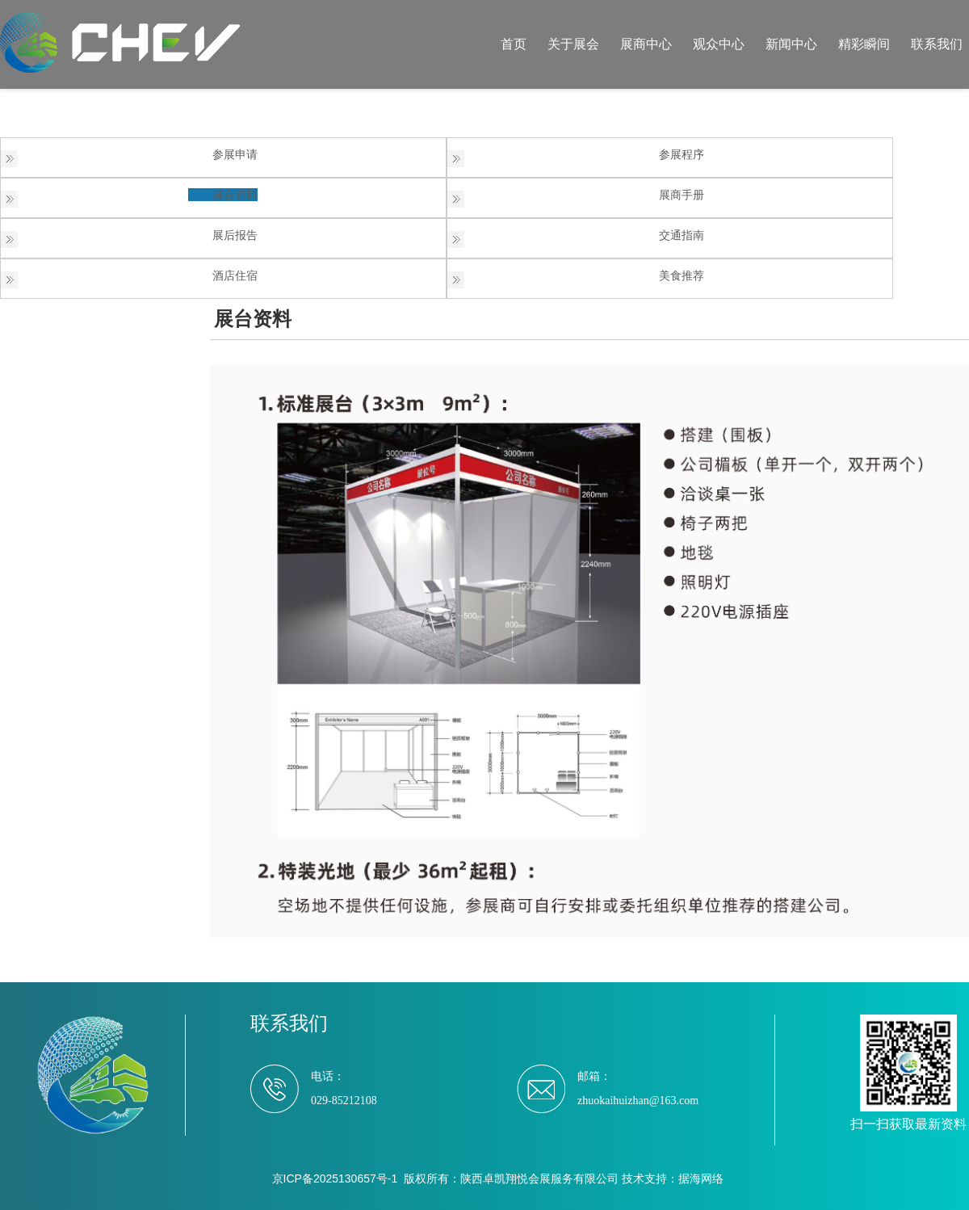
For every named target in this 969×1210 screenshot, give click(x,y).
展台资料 (235, 194)
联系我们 (937, 44)
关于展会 (573, 44)
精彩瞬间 (864, 44)
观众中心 (719, 44)
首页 (513, 44)
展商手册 (681, 194)
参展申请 (235, 154)
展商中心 (646, 44)
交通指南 (681, 235)
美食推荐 (681, 275)
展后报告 (235, 235)
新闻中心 (791, 44)
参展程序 (681, 154)
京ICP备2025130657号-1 (335, 1178)
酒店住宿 (235, 275)
